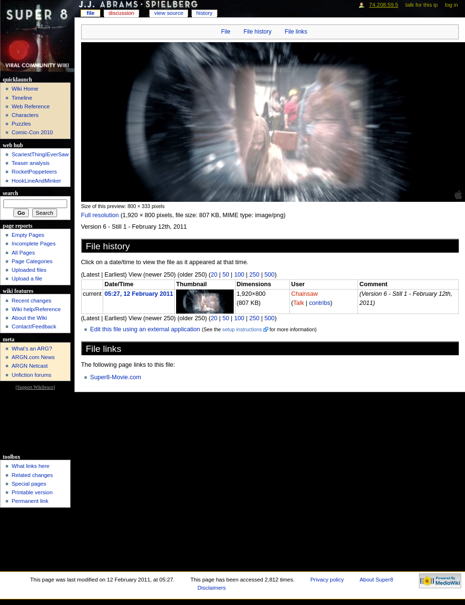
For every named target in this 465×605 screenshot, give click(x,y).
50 (225, 274)
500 (269, 274)
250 (254, 274)
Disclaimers (212, 588)
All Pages (23, 253)
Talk (298, 303)
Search (10, 193)
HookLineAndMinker (36, 181)
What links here (30, 466)
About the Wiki (29, 318)
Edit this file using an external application (145, 329)
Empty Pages (28, 235)
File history (258, 31)
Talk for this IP (421, 5)
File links (296, 31)
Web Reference (30, 106)
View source (169, 13)
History (204, 13)
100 (239, 274)
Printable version (32, 492)
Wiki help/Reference (36, 309)
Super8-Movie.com (115, 377)
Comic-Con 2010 (32, 132)
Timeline (22, 98)
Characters (25, 115)
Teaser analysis (30, 163)
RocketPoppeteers (34, 172)
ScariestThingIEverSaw (40, 154)
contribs (319, 303)
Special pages (29, 484)
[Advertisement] (35, 421)
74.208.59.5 (383, 5)
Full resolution (100, 215)
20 (214, 274)
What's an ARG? (32, 348)
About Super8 (376, 579)
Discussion (121, 13)
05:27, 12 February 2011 (139, 294)
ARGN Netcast (30, 366)
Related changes (32, 475)
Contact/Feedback (34, 326)
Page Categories (32, 261)
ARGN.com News (33, 357)
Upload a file (27, 278)
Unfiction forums (31, 375)
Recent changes (31, 300)
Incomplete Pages (34, 243)
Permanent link (30, 501)
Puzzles (21, 124)
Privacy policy (327, 579)
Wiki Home (25, 89)
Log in (451, 5)
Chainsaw (304, 294)
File (225, 31)
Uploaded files (29, 270)
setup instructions (242, 329)
